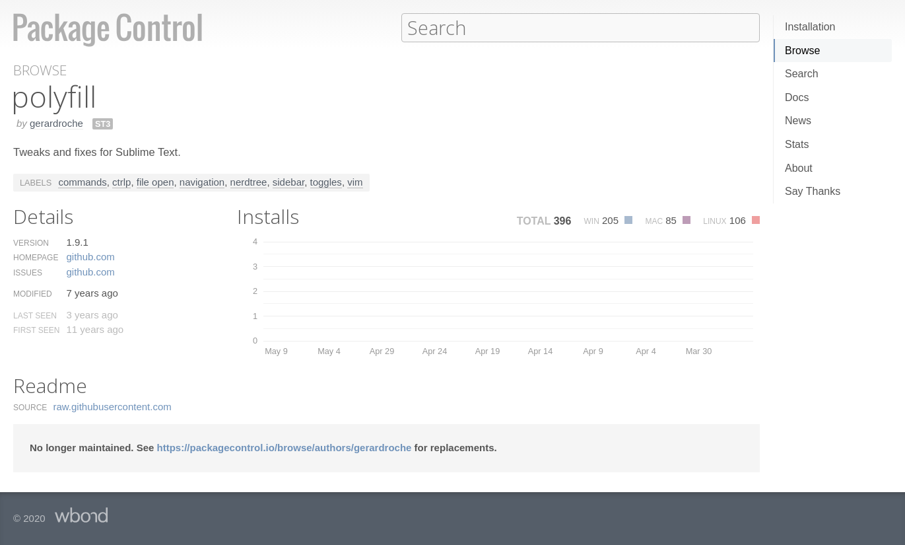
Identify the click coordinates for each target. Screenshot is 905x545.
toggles (326, 181)
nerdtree (248, 181)
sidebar (288, 181)
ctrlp (121, 181)
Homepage (35, 257)
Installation (810, 26)
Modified (32, 293)
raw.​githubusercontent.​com (112, 406)
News (798, 120)
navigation (202, 181)
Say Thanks (812, 191)
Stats (797, 144)
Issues (27, 272)
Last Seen (35, 315)
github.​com (90, 256)
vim (354, 181)
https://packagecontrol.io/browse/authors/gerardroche (284, 447)
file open (155, 181)
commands (82, 181)
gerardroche (56, 122)
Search (802, 73)
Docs (797, 97)
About (799, 168)
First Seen (36, 329)
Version (31, 242)
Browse (802, 50)
